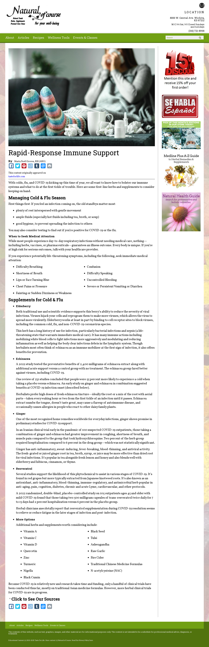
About (9, 37)
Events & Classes (85, 37)
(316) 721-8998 (196, 30)
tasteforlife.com (16, 176)
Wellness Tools (59, 37)
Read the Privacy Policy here (82, 640)
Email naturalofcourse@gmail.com (201, 5)
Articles (23, 37)
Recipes (38, 37)
